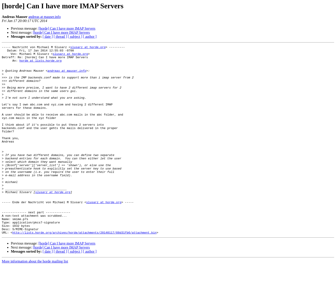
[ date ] (48, 36)
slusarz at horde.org (87, 48)
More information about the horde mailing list (35, 299)
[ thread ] (60, 36)
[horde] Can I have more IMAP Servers (67, 28)
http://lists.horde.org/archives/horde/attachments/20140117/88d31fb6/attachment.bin (84, 270)
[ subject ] (75, 36)
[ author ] (90, 36)
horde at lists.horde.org (40, 64)
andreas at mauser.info (44, 17)
